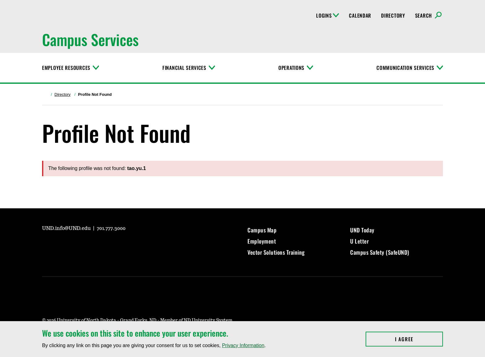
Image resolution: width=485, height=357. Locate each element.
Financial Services (184, 67)
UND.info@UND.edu (67, 228)
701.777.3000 (111, 228)
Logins (327, 15)
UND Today (362, 230)
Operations (291, 67)
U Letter (359, 241)
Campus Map (262, 230)
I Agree (419, 339)
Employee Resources (66, 67)
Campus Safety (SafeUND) (379, 252)
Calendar (360, 15)
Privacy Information (243, 345)
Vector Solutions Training (276, 252)
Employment (261, 241)
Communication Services (405, 67)
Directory (393, 15)
